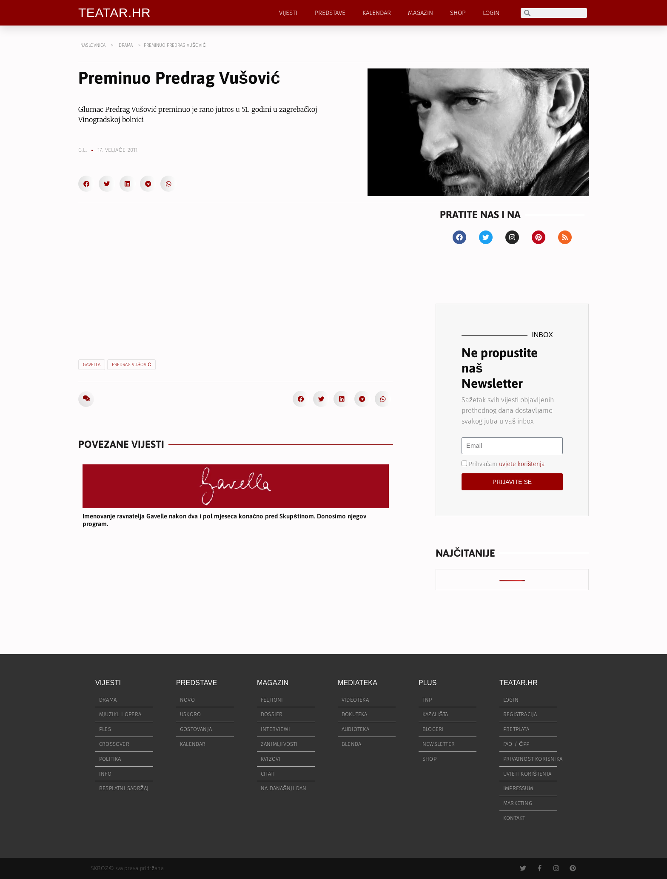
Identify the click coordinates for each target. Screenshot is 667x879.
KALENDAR (376, 13)
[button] (86, 184)
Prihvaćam (507, 463)
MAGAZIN (420, 13)
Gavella (91, 364)
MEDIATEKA (357, 682)
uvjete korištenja (522, 463)
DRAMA (126, 45)
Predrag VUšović (131, 364)
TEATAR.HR (114, 13)
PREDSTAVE (329, 13)
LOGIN (491, 13)
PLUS (428, 682)
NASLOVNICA (92, 45)
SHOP (458, 13)
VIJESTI (288, 13)
